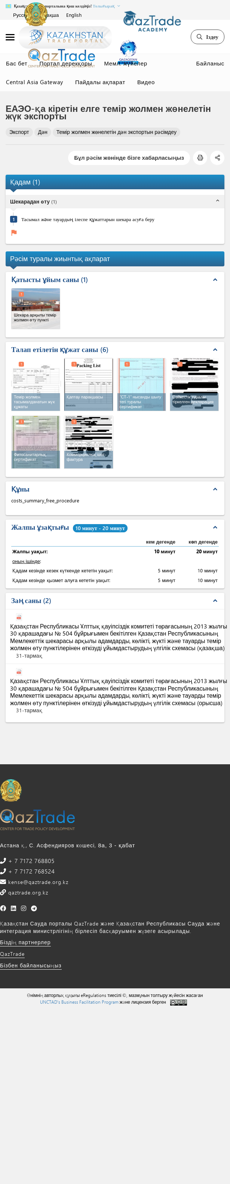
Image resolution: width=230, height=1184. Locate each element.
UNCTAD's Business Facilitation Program (79, 1002)
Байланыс (210, 63)
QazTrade (12, 953)
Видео (146, 82)
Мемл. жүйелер (125, 63)
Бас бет (16, 63)
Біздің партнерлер (25, 942)
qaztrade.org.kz (27, 892)
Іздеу (207, 36)
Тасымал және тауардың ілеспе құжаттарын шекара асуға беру (87, 219)
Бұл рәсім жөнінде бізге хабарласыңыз (129, 157)
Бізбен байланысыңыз (31, 965)
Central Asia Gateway (34, 82)
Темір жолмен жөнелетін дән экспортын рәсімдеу (116, 131)
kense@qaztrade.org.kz (37, 881)
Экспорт (19, 131)
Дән (42, 131)
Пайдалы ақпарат (100, 82)
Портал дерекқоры (65, 63)
